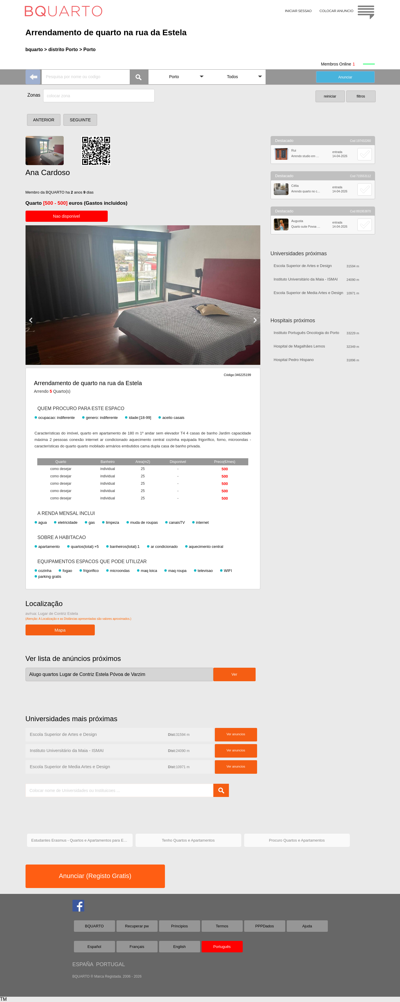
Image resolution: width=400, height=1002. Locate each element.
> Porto (87, 49)
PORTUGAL (110, 964)
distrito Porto (63, 49)
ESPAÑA (82, 964)
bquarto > (36, 49)
